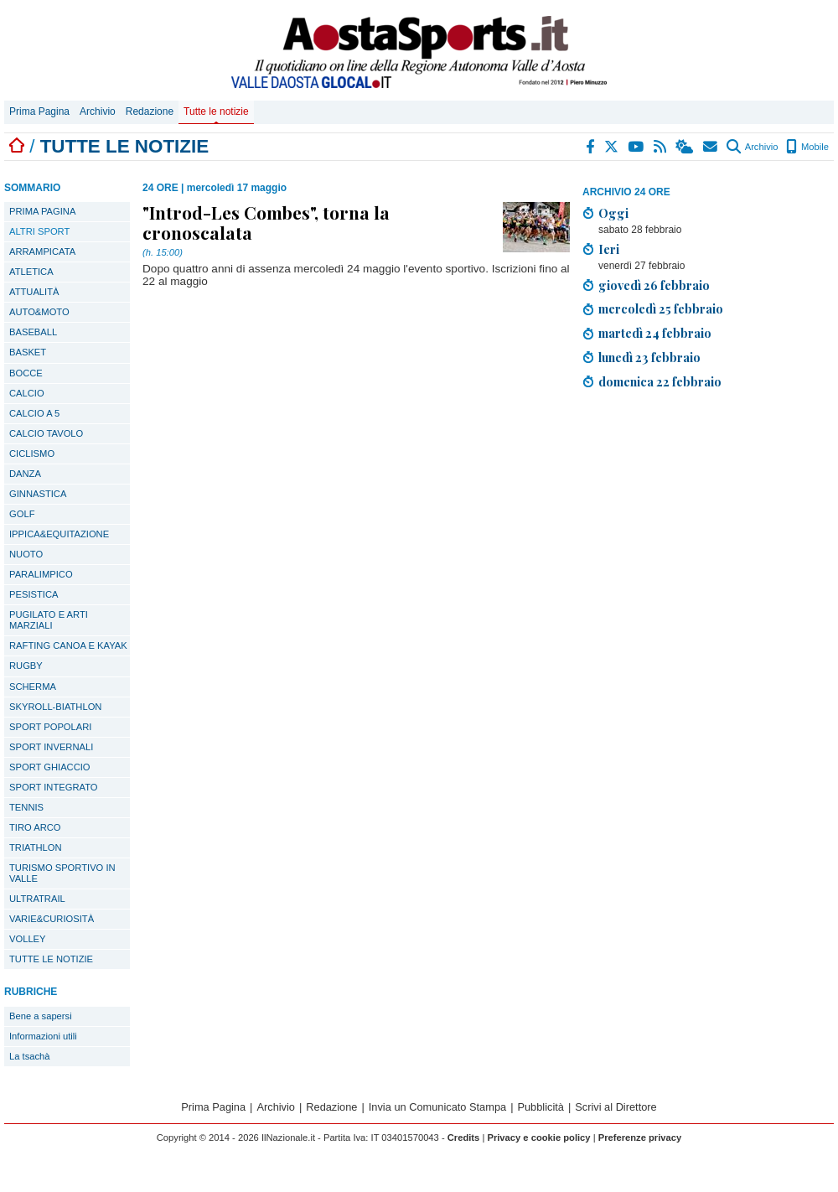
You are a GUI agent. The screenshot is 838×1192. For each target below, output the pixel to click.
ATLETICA (31, 272)
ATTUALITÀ (34, 292)
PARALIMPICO (41, 574)
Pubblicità (540, 1107)
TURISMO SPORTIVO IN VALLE (62, 873)
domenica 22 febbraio (660, 381)
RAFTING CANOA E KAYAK (68, 645)
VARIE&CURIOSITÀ (51, 919)
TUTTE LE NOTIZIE (51, 959)
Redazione (149, 111)
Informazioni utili (43, 1036)
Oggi (613, 213)
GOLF (21, 514)
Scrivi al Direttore (615, 1107)
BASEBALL (33, 332)
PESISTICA (33, 594)
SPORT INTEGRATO (53, 787)
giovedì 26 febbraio (654, 285)
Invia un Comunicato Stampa (437, 1107)
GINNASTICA (37, 494)
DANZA (25, 474)
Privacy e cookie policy (538, 1137)
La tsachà (29, 1056)
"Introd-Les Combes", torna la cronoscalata (266, 222)
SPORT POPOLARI (50, 727)
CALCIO (26, 393)
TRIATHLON (35, 847)
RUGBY (26, 666)
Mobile (807, 147)
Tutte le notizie (216, 111)
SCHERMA (32, 687)
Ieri (608, 249)
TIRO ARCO (35, 827)
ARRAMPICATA (42, 251)
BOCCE (26, 373)
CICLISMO (31, 453)
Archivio (98, 111)
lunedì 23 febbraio (649, 357)
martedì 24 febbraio (654, 332)
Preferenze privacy (640, 1137)
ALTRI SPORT (39, 231)
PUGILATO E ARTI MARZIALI (48, 619)
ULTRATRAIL (37, 899)
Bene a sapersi (40, 1016)
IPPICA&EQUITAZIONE (59, 534)
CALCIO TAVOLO (46, 433)
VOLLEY (27, 939)
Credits (463, 1137)
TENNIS (26, 807)
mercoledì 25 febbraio (660, 308)
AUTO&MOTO (39, 312)
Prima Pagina (39, 111)
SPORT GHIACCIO (50, 767)
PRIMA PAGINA (42, 211)
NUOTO (26, 554)
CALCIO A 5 (34, 413)
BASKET (27, 352)
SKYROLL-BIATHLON (55, 707)
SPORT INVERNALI (51, 747)
